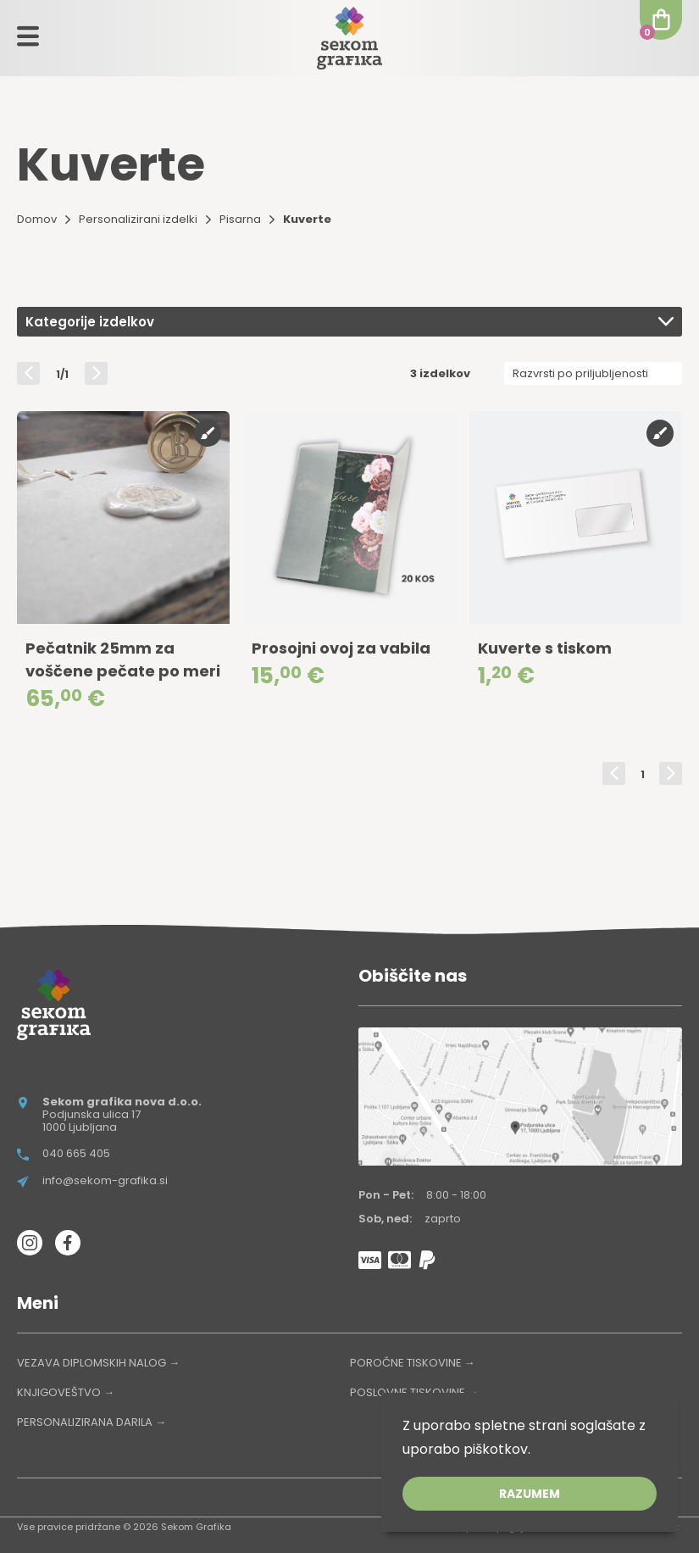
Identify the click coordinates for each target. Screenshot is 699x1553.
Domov (37, 219)
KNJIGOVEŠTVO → (65, 1392)
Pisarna (240, 219)
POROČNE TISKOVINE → (412, 1363)
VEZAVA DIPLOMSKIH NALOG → (98, 1363)
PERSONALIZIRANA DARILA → (91, 1422)
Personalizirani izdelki (138, 219)
